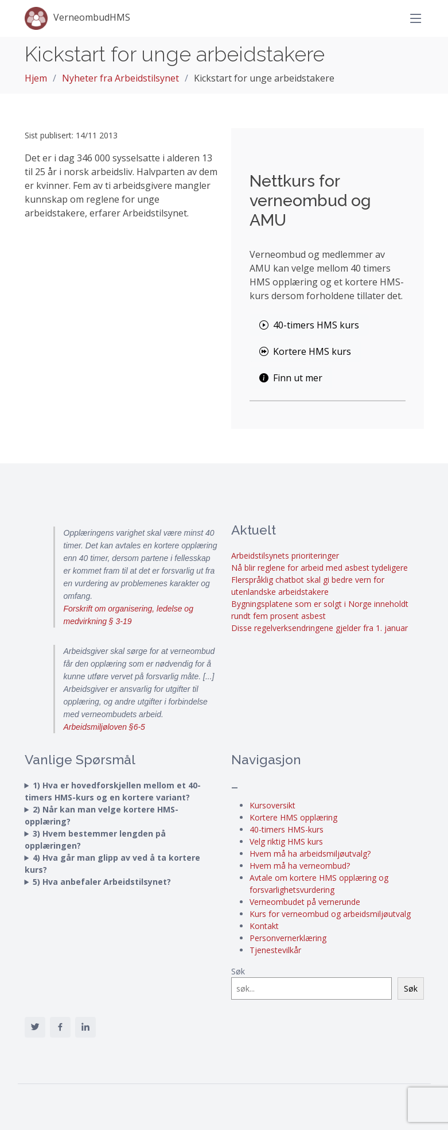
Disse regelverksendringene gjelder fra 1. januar (319, 627)
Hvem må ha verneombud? (300, 865)
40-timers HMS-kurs (287, 829)
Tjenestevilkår (275, 950)
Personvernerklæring (288, 937)
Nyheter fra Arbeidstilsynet (120, 78)
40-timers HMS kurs (309, 325)
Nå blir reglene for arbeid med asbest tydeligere (319, 567)
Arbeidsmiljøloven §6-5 (104, 727)
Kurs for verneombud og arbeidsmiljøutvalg (330, 913)
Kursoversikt (272, 805)
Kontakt (264, 925)
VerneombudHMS (77, 18)
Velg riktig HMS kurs (286, 841)
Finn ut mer (290, 377)
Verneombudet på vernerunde (305, 901)
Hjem (36, 78)
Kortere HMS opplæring (293, 817)
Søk (238, 971)
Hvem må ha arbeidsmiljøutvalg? (310, 853)
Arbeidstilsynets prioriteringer (285, 555)
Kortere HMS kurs (305, 351)
